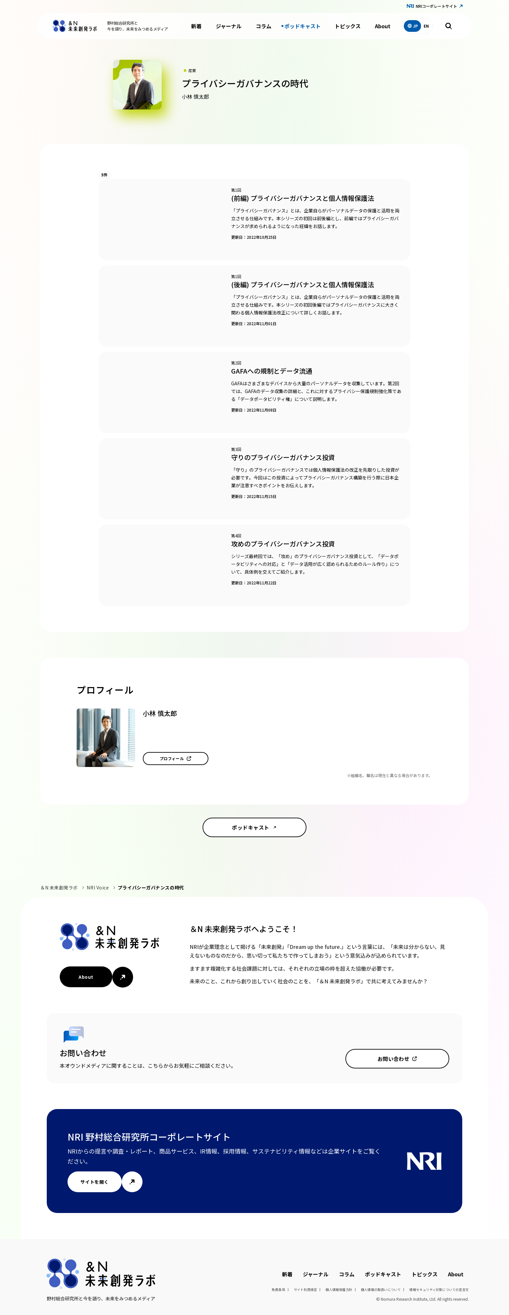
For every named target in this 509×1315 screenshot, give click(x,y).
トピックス (348, 26)
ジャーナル (229, 26)
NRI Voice (98, 887)
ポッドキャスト (302, 26)
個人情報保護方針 (339, 1289)
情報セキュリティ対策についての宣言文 (439, 1289)
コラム (263, 26)
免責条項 (278, 1289)
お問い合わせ (394, 1059)
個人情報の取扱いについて (381, 1289)
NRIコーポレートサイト (436, 6)
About (383, 26)
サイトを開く (95, 1182)
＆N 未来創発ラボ (59, 887)
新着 (196, 26)
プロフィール (172, 758)
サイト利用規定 (305, 1289)
